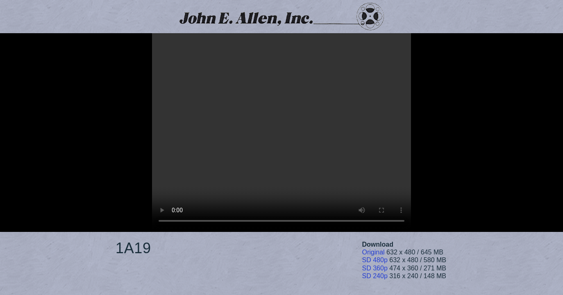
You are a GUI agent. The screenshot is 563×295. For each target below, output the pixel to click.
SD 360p (375, 268)
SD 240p (375, 275)
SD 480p (375, 259)
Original (373, 252)
